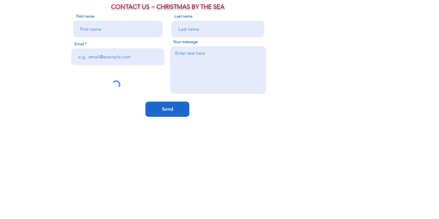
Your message (185, 42)
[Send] (167, 109)
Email (79, 44)
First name (85, 16)
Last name (183, 16)
